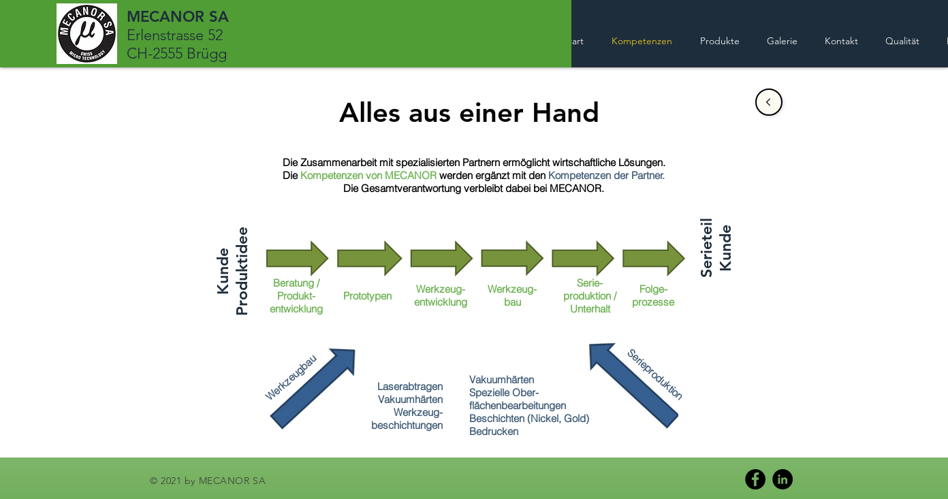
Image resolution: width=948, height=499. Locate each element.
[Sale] (769, 102)
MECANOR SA (178, 16)
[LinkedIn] (782, 479)
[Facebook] (755, 479)
